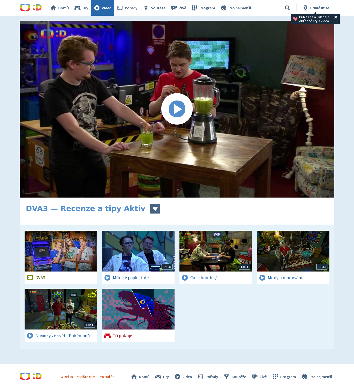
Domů (59, 8)
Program (203, 8)
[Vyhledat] (287, 8)
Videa (102, 8)
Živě (178, 8)
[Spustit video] (177, 109)
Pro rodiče (106, 376)
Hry (81, 8)
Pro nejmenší (235, 8)
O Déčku (67, 376)
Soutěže (153, 8)
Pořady (126, 8)
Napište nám (86, 376)
